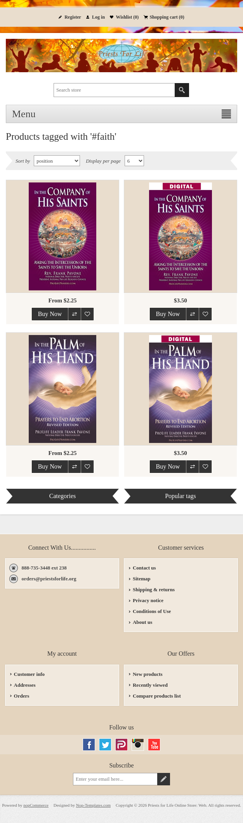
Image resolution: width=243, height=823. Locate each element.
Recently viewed (150, 685)
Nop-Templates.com (93, 805)
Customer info (29, 674)
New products (148, 674)
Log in (98, 17)
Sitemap (142, 579)
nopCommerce (36, 805)
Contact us (144, 568)
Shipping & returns (154, 589)
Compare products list (157, 696)
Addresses (25, 685)
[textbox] (114, 90)
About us (142, 622)
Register (72, 17)
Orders (22, 696)
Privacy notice (148, 600)
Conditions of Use (152, 611)
